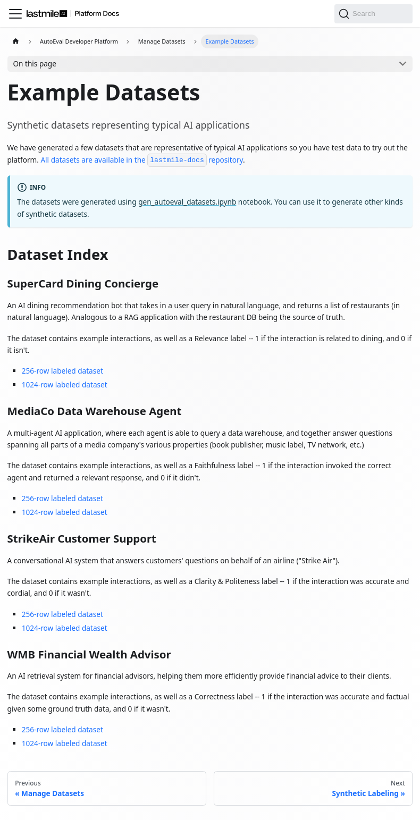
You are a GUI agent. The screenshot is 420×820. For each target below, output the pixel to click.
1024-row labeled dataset (64, 384)
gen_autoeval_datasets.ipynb (187, 202)
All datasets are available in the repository (141, 160)
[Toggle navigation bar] (15, 14)
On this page (34, 63)
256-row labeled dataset (62, 371)
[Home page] (15, 42)
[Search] (373, 13)
